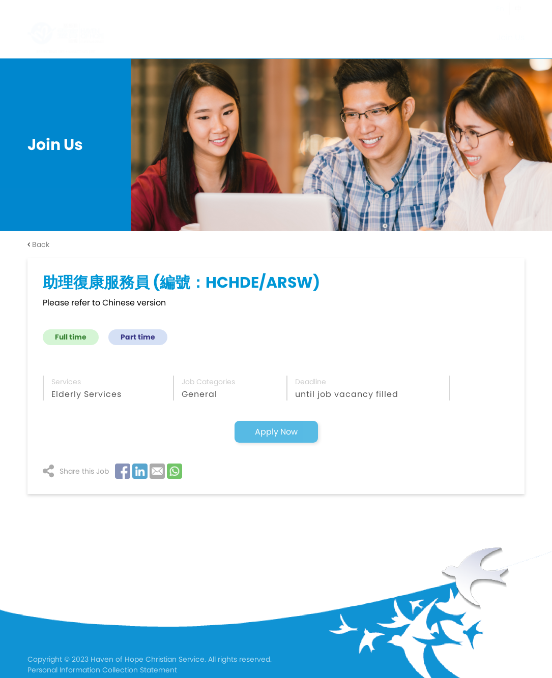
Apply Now (276, 432)
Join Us (511, 37)
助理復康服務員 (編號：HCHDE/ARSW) (181, 282)
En (500, 9)
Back (38, 244)
